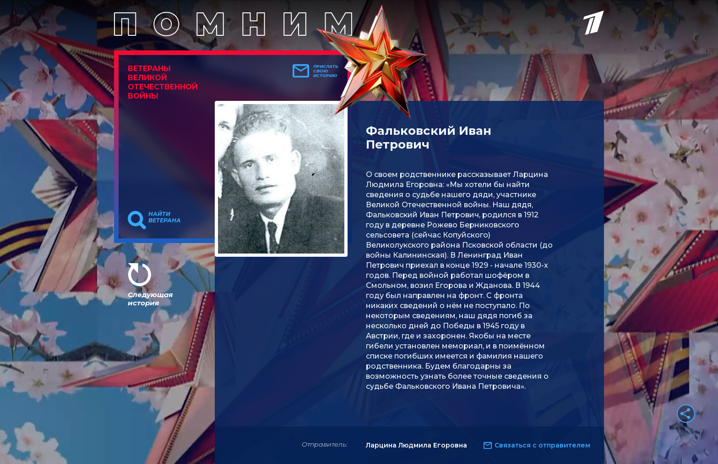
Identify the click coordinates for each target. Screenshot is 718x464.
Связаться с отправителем (542, 445)
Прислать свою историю (325, 71)
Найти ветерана (164, 217)
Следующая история (150, 298)
